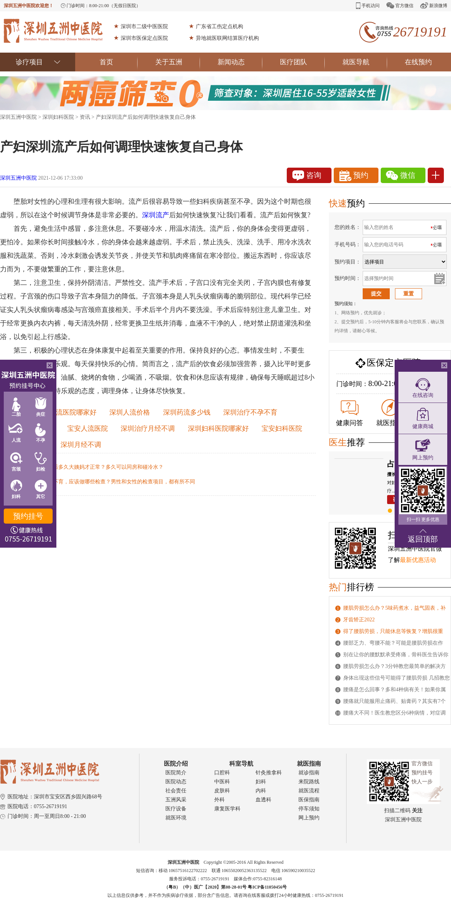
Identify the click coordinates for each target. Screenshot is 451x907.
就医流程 (308, 790)
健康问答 (349, 413)
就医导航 (364, 62)
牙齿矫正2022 (359, 619)
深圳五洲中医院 (18, 117)
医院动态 (175, 781)
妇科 (261, 781)
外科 (219, 800)
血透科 (263, 800)
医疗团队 (302, 62)
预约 (353, 175)
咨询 (306, 175)
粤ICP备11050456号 (267, 887)
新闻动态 (240, 62)
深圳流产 (155, 215)
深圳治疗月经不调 (148, 428)
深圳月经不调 (81, 444)
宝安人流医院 (87, 428)
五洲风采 (175, 800)
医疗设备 (175, 809)
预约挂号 (28, 516)
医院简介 (175, 772)
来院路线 (308, 781)
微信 (400, 175)
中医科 (222, 781)
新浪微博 (433, 5)
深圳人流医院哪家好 (66, 412)
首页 (119, 62)
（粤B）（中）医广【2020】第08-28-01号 (206, 887)
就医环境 (175, 818)
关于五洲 (177, 62)
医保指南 (308, 800)
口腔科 (222, 772)
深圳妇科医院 (58, 117)
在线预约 (418, 62)
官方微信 (399, 5)
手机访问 (368, 5)
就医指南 (389, 413)
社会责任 (175, 790)
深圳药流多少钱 (186, 412)
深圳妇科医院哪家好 (218, 428)
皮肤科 (222, 790)
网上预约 (308, 818)
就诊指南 (308, 772)
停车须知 (308, 809)
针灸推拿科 (269, 772)
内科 (261, 790)
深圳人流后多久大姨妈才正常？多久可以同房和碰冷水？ (97, 467)
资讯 (85, 117)
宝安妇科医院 (282, 428)
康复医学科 (227, 809)
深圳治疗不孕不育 (250, 412)
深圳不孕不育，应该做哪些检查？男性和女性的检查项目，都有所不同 (113, 482)
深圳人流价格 (129, 412)
